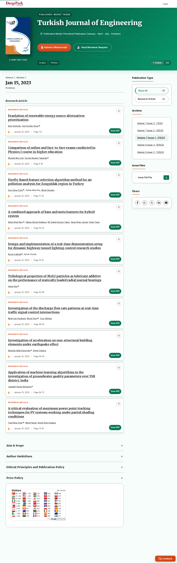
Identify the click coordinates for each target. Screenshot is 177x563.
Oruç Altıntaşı (47, 341)
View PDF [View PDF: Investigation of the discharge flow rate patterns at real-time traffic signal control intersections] (114, 346)
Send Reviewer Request (92, 47)
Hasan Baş (14, 307)
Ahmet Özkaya (40, 375)
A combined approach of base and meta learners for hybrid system (52, 222)
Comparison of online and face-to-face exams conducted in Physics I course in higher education (53, 153)
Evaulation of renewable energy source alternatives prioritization (47, 119)
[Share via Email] (166, 202)
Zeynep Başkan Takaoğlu (37, 161)
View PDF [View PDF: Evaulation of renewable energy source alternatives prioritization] (114, 132)
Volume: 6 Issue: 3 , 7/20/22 (150, 152)
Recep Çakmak (15, 268)
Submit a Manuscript (54, 47)
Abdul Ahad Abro (16, 230)
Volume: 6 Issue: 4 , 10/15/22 (150, 145)
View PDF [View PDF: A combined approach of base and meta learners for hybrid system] (114, 235)
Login (165, 4)
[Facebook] (137, 202)
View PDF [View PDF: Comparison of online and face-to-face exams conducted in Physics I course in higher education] (114, 166)
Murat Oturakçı (49, 196)
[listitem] (152, 90)
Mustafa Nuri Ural (17, 161)
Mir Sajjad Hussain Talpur (60, 230)
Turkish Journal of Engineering (89, 23)
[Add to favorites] (117, 111)
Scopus (42, 63)
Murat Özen (33, 341)
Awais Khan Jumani (80, 230)
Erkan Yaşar (95, 230)
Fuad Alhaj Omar (16, 452)
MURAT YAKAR (62, 14)
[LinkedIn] (158, 202)
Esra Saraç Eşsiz (16, 196)
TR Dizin (54, 63)
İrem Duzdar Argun (31, 127)
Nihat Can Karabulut (18, 341)
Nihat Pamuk (32, 452)
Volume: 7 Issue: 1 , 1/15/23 (151, 137)
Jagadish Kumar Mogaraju (20, 413)
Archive (137, 110)
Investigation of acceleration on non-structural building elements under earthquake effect (51, 367)
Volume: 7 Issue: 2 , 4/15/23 (150, 130)
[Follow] (157, 63)
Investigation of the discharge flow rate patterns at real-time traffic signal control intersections (54, 332)
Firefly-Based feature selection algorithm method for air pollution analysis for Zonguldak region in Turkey (51, 187)
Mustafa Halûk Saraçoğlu (20, 375)
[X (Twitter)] (151, 202)
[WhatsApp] (144, 202)
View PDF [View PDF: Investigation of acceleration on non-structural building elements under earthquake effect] (114, 380)
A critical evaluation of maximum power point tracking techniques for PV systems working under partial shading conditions (52, 441)
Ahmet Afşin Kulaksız (48, 452)
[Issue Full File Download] (166, 177)
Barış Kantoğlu (15, 127)
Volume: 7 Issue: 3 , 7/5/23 (150, 123)
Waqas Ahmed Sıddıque (37, 230)
